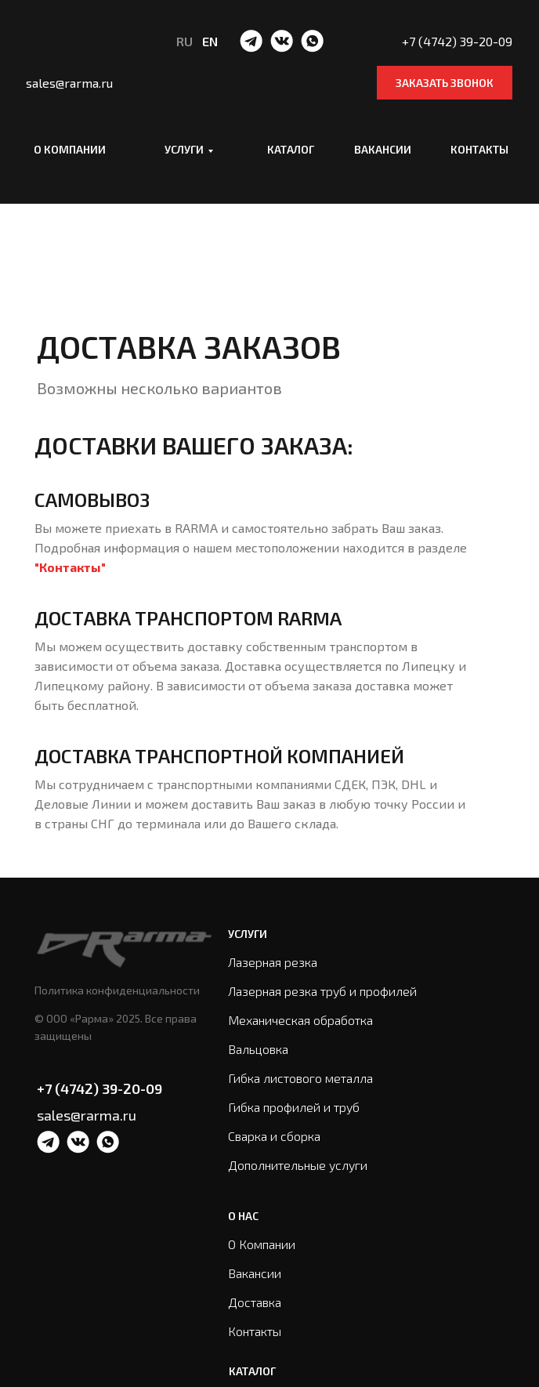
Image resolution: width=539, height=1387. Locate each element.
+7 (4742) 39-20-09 (99, 1088)
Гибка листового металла (300, 1077)
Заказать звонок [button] (445, 82)
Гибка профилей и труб (294, 1106)
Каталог (290, 149)
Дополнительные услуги (297, 1164)
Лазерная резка (272, 961)
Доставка (254, 1302)
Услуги (184, 149)
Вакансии (382, 149)
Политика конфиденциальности (117, 990)
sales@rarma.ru (86, 1115)
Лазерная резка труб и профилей (322, 990)
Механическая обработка (300, 1019)
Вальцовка (258, 1048)
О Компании (261, 1244)
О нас (243, 1215)
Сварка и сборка (274, 1135)
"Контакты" (70, 567)
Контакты (479, 149)
